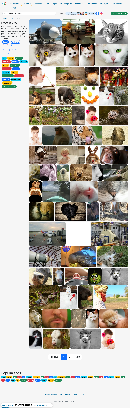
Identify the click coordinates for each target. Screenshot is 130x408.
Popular (14, 50)
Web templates (66, 4)
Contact (82, 394)
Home (4, 18)
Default (5, 42)
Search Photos (9, 13)
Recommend (15, 46)
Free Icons (79, 4)
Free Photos (26, 4)
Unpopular (6, 54)
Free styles (104, 4)
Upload (60, 13)
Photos (11, 18)
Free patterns (117, 4)
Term (62, 394)
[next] (77, 357)
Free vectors (14, 4)
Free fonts (39, 4)
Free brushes (92, 4)
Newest (5, 46)
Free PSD (12, 8)
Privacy (68, 394)
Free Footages (51, 4)
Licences (54, 394)
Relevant (6, 50)
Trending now (15, 42)
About (75, 394)
